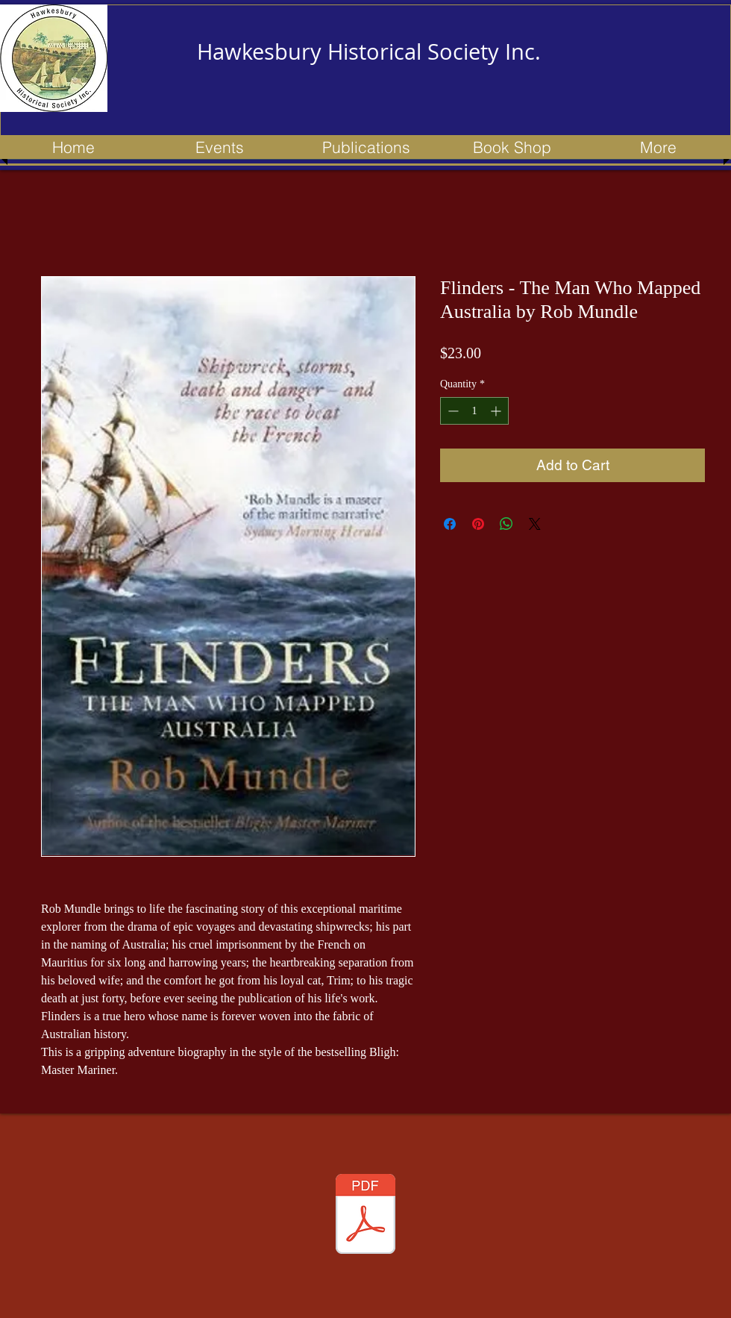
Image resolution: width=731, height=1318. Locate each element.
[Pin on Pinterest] (478, 524)
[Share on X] (535, 524)
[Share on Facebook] (450, 524)
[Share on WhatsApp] (506, 524)
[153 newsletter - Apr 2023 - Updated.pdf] (365, 1216)
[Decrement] (451, 411)
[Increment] (497, 411)
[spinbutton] (474, 411)
